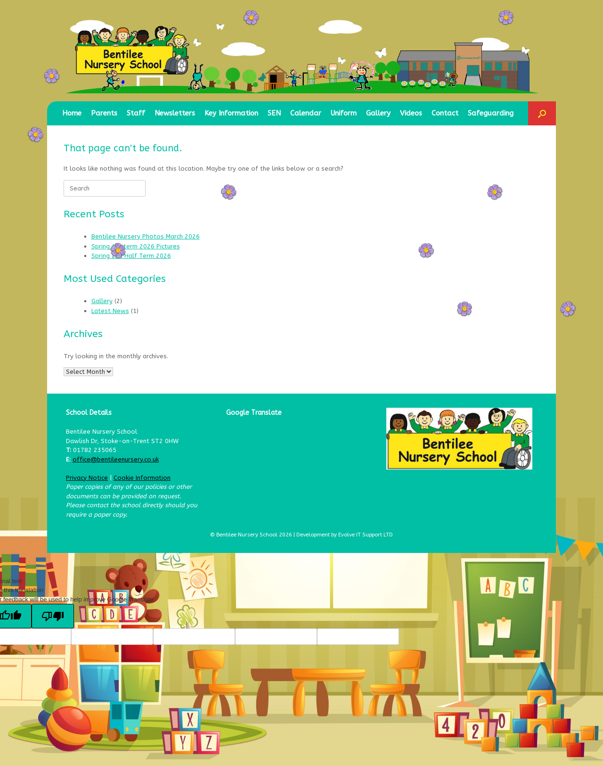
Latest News (110, 310)
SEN (274, 113)
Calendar (305, 113)
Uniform (344, 113)
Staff (136, 113)
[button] (542, 113)
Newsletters (175, 113)
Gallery (378, 113)
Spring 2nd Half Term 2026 (131, 255)
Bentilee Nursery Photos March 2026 (145, 236)
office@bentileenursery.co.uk (116, 459)
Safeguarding (490, 113)
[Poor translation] (53, 616)
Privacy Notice (87, 477)
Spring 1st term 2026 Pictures (135, 246)
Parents (104, 113)
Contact (445, 113)
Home (71, 113)
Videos (411, 113)
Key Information (231, 113)
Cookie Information (142, 477)
